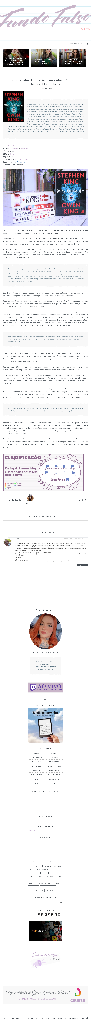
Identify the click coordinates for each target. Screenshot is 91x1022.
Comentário (42, 500)
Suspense (57, 866)
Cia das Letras (52, 504)
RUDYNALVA (17, 538)
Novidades (36, 766)
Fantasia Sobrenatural (44, 869)
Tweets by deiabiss (35, 830)
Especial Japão (54, 774)
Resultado (54, 757)
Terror (53, 873)
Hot (30, 869)
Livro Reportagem (48, 887)
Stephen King (13, 148)
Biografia (57, 883)
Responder (82, 565)
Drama (44, 873)
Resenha (85, 504)
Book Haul (36, 761)
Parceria (76, 504)
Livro (69, 504)
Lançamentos (36, 757)
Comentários (45, 88)
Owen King (24, 148)
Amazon (18, 159)
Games (54, 783)
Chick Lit (32, 883)
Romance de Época (36, 876)
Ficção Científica (36, 890)
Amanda (42, 504)
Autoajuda (33, 887)
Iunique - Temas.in (79, 1018)
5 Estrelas (34, 504)
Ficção (62, 504)
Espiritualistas (51, 890)
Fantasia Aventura (54, 876)
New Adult (41, 880)
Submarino (27, 159)
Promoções (54, 761)
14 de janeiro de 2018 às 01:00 (76, 538)
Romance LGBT (44, 883)
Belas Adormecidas (15, 146)
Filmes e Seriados (54, 766)
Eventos (36, 770)
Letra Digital (54, 770)
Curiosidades (36, 774)
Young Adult (34, 873)
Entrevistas (54, 779)
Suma (12, 154)
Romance (47, 866)
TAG (36, 779)
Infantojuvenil (54, 880)
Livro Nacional (35, 866)
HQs (36, 783)
